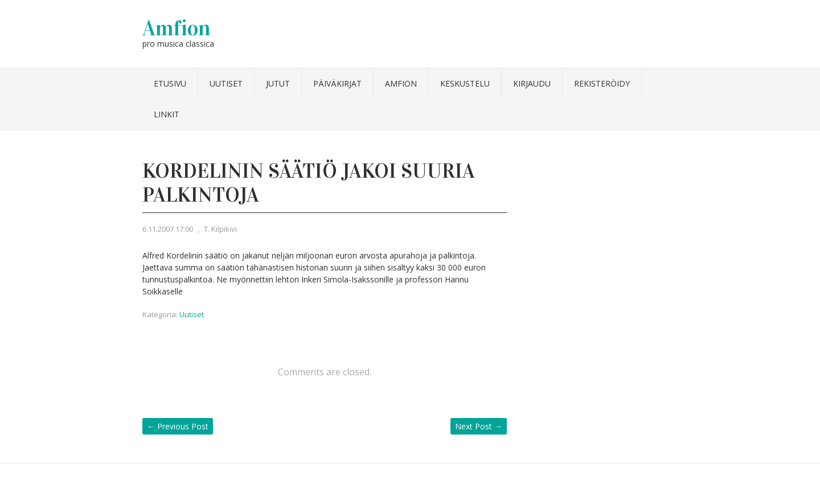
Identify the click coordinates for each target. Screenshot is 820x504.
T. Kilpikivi (220, 229)
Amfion (176, 28)
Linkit (166, 114)
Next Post (478, 426)
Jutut (278, 83)
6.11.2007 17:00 (167, 229)
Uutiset (226, 83)
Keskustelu (465, 83)
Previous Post (177, 426)
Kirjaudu (532, 83)
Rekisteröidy (602, 83)
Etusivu (170, 83)
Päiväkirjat (337, 83)
